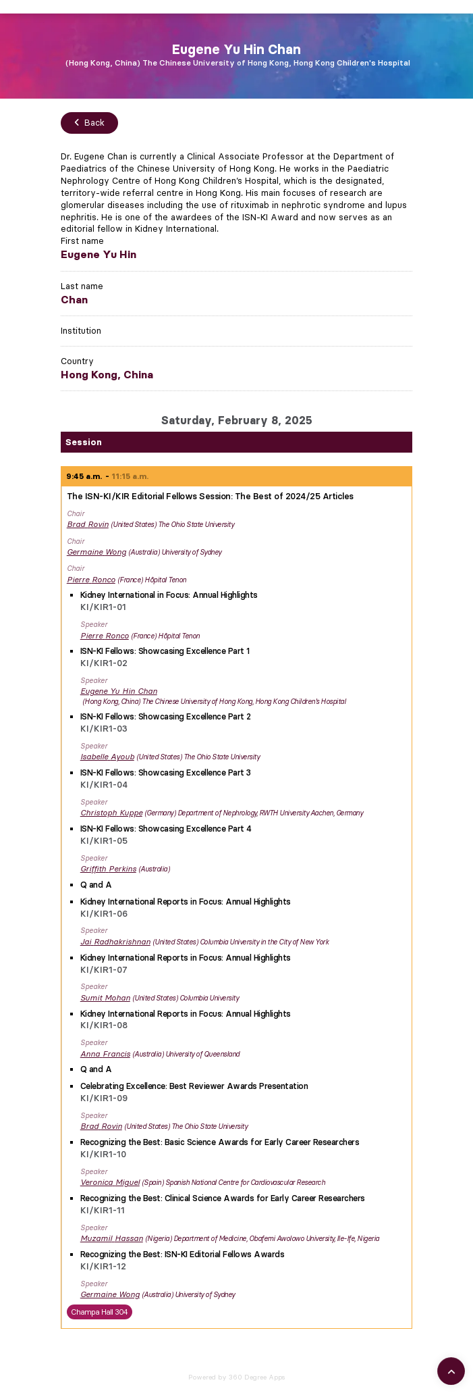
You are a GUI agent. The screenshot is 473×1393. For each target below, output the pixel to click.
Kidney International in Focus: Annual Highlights (169, 595)
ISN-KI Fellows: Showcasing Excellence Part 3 (165, 772)
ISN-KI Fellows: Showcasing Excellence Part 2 (165, 716)
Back (89, 122)
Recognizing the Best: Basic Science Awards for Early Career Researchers (220, 1142)
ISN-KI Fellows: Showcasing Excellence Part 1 (165, 651)
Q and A (96, 885)
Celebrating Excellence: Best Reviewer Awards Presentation (194, 1086)
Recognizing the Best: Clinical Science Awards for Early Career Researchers (222, 1198)
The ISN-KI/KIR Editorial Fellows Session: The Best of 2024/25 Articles (210, 495)
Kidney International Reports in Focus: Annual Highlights (185, 901)
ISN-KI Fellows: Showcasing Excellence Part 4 (166, 829)
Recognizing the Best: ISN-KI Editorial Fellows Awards (182, 1254)
